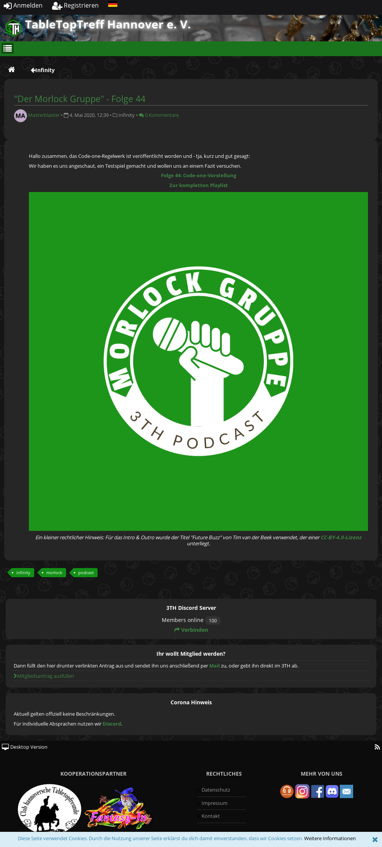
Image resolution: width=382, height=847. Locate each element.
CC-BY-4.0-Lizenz (340, 537)
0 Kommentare (159, 115)
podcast (86, 572)
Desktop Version (24, 746)
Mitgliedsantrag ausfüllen (44, 675)
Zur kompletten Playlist (198, 185)
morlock (54, 572)
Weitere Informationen (330, 838)
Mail (214, 665)
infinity (23, 572)
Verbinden (191, 629)
